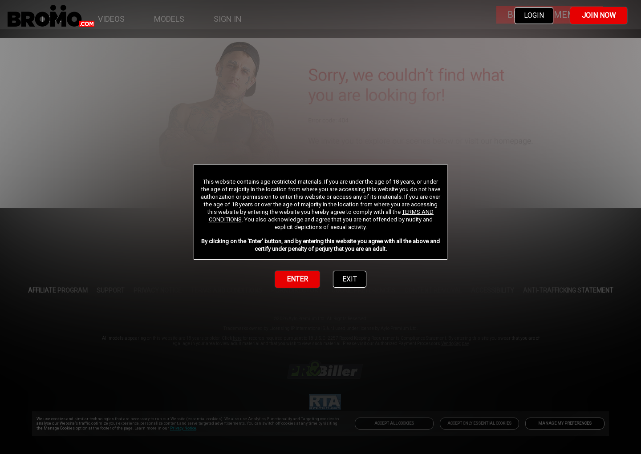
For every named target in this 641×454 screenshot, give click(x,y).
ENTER (297, 279)
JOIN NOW (599, 15)
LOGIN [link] (534, 15)
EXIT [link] (349, 279)
